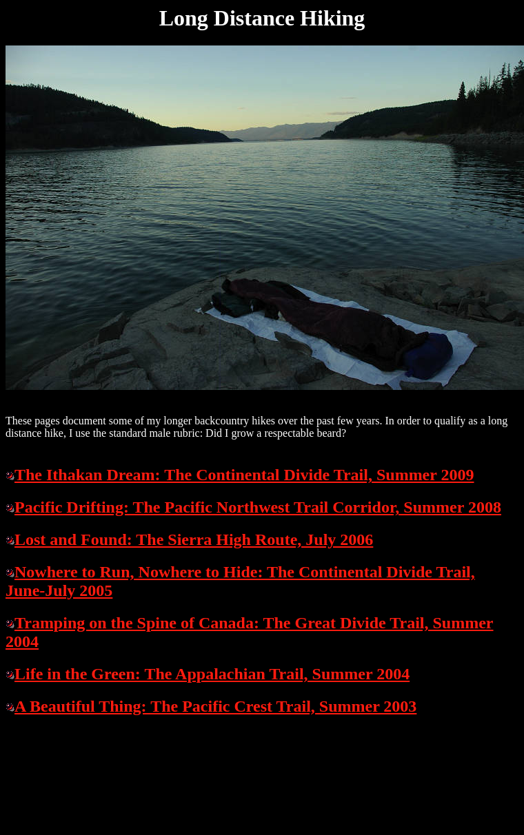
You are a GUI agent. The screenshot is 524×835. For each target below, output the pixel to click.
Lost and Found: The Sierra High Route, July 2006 (193, 539)
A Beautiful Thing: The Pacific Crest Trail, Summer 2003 (215, 706)
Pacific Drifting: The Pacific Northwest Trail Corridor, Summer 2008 (257, 507)
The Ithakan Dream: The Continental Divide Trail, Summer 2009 (244, 475)
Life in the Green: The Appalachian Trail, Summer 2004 (212, 674)
